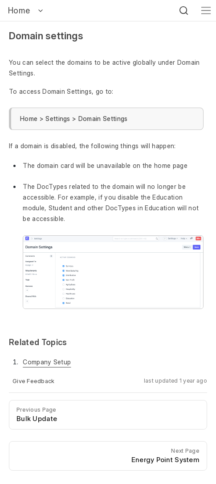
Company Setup (47, 362)
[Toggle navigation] (206, 10)
